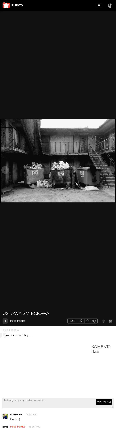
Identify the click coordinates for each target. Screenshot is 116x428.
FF (5, 321)
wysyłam (104, 402)
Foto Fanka (17, 321)
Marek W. (16, 416)
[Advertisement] (47, 370)
